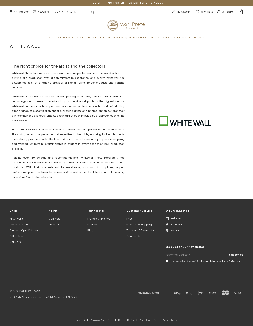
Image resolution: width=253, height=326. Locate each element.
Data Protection (231, 261)
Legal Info (80, 320)
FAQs (129, 218)
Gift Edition (16, 236)
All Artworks (17, 218)
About (182, 37)
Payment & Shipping (139, 224)
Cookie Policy (170, 320)
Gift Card (15, 242)
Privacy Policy (208, 261)
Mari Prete (54, 218)
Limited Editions (19, 224)
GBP (59, 11)
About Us (54, 224)
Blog (199, 37)
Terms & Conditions (101, 320)
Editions (160, 37)
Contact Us (133, 236)
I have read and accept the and (205, 261)
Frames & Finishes (127, 37)
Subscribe (236, 254)
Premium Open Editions (24, 230)
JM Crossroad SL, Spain (64, 297)
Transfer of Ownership (140, 230)
